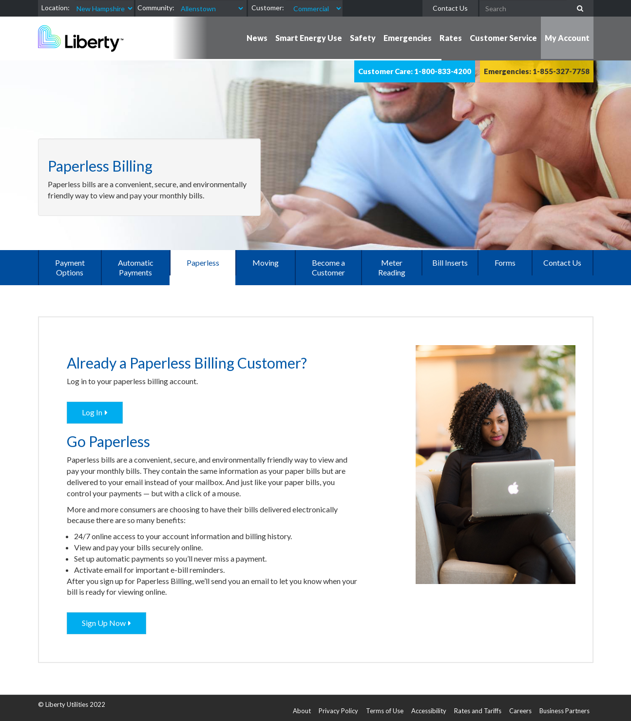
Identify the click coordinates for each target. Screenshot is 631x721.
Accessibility (428, 711)
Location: (55, 7)
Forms (505, 262)
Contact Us (450, 8)
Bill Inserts (450, 262)
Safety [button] (363, 37)
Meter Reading (391, 267)
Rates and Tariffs (477, 711)
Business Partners (564, 711)
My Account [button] (567, 37)
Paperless (203, 262)
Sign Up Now (104, 622)
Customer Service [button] (503, 37)
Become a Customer (328, 267)
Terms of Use (384, 711)
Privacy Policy (338, 711)
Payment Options (70, 267)
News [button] (257, 37)
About (302, 711)
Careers (520, 711)
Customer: (267, 7)
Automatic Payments (135, 267)
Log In (92, 412)
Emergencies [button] (407, 37)
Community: (155, 7)
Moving (265, 262)
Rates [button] (451, 37)
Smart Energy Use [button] (308, 37)
